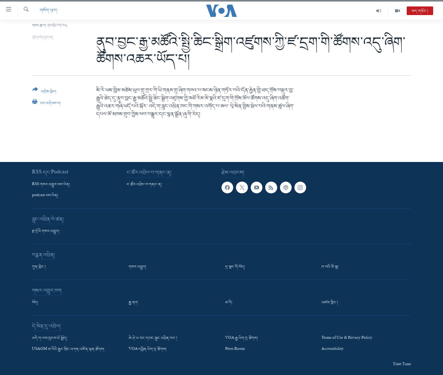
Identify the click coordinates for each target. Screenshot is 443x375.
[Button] (44, 92)
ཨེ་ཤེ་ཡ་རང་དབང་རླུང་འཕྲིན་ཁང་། (153, 338)
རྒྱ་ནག (133, 303)
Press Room (235, 350)
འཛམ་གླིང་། (329, 303)
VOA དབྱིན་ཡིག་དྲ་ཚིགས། (147, 350)
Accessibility (332, 350)
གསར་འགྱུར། (137, 267)
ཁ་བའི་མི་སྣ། (329, 267)
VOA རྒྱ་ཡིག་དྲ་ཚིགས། (241, 338)
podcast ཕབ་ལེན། (45, 196)
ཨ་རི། (228, 303)
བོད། (35, 303)
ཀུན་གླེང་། (39, 267)
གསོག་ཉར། (48, 10)
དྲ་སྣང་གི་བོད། (235, 267)
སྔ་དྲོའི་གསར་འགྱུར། (45, 231)
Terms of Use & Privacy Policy (346, 338)
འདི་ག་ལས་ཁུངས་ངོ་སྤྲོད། (49, 338)
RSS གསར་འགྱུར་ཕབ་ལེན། (51, 185)
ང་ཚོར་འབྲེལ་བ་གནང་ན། (144, 185)
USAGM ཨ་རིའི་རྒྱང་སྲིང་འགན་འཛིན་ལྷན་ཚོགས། (68, 350)
